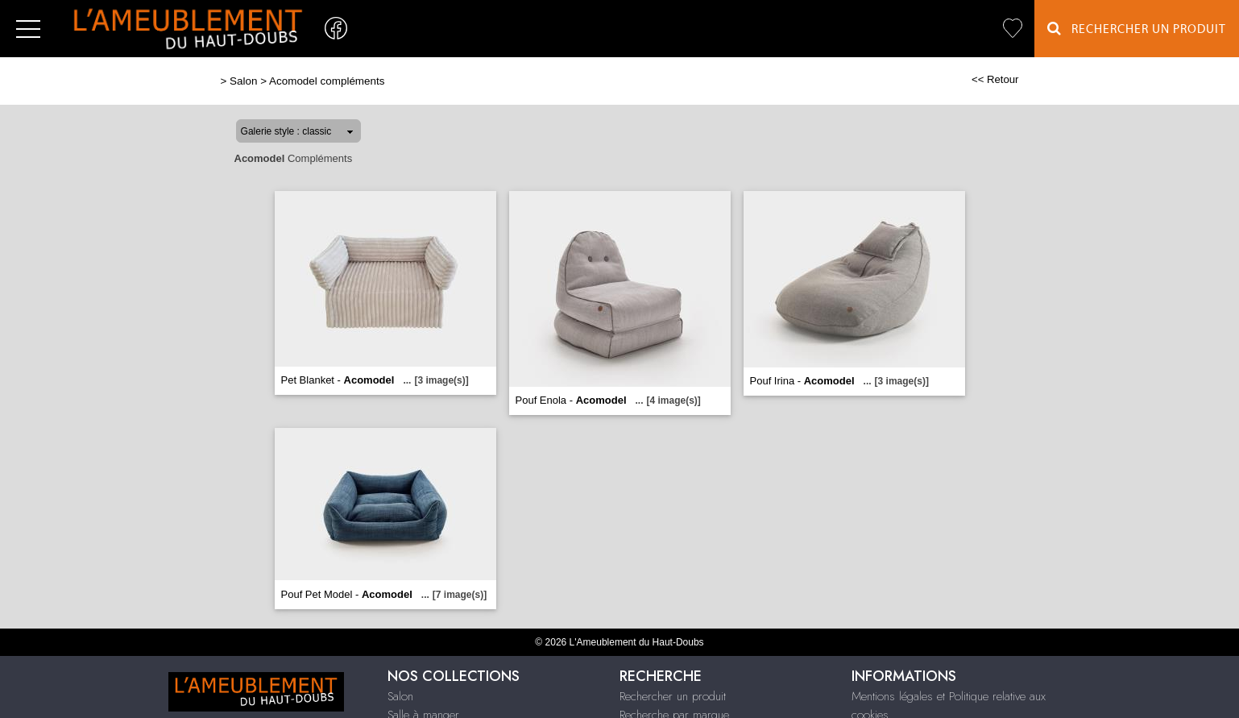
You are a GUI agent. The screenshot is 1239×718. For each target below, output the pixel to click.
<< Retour (995, 79)
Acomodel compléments (326, 81)
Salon (243, 81)
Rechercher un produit (673, 696)
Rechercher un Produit (1136, 28)
